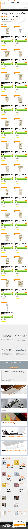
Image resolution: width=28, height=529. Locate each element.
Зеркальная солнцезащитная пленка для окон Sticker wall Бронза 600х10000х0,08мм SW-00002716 (10, 474)
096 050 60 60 (19, 2)
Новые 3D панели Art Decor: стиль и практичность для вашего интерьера (10, 504)
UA (24, 0)
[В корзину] (12, 39)
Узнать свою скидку (8, 41)
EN (25, 0)
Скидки (16, 0)
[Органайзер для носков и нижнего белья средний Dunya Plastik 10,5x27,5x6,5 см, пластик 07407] (14, 445)
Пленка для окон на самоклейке (10, 468)
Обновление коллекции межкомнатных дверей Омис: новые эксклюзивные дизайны (22, 505)
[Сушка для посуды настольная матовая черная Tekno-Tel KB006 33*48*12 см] (14, 431)
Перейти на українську (19, 525)
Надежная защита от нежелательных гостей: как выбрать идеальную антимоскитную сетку (22, 498)
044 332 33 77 (12, 2)
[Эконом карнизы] (14, 403)
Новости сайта (4, 493)
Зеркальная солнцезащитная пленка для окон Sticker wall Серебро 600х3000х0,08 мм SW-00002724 (22, 474)
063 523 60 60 (12, 3)
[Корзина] (26, 7)
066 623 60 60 (19, 3)
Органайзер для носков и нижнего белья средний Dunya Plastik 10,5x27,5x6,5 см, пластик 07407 (14, 451)
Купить (3, 46)
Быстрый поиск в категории (8, 19)
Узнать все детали (14, 367)
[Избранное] (23, 7)
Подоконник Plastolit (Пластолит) (10, 394)
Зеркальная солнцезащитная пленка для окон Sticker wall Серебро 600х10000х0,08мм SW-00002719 (10, 463)
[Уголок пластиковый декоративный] (14, 417)
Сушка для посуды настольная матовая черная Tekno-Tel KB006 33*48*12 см (16, 436)
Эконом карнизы (6, 408)
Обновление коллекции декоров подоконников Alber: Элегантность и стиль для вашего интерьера (10, 513)
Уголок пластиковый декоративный (10, 422)
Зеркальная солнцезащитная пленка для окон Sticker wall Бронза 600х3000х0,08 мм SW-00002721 (22, 485)
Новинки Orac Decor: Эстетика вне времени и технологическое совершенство (10, 498)
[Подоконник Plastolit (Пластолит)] (14, 389)
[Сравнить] (24, 7)
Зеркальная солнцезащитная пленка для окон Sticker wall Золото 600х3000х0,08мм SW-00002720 (10, 485)
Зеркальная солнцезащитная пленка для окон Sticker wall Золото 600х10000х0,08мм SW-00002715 (22, 463)
